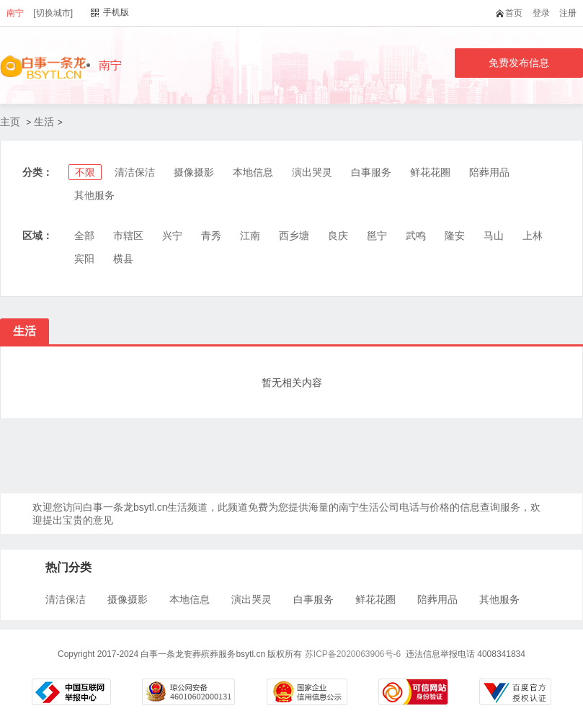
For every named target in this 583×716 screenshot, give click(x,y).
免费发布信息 (519, 62)
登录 (541, 13)
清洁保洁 (135, 172)
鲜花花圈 (430, 172)
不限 (85, 172)
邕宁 (377, 235)
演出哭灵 (312, 172)
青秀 (211, 235)
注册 (568, 13)
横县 (123, 258)
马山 (494, 235)
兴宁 (172, 235)
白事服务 (371, 172)
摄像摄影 (194, 172)
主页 (10, 122)
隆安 (455, 235)
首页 (512, 13)
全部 (84, 235)
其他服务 (94, 195)
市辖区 (128, 235)
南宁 (15, 13)
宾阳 (84, 258)
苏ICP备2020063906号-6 (353, 654)
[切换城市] (53, 13)
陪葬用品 (489, 172)
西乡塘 (294, 235)
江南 (250, 235)
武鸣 (416, 235)
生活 (44, 122)
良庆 (338, 235)
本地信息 (253, 172)
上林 (532, 235)
